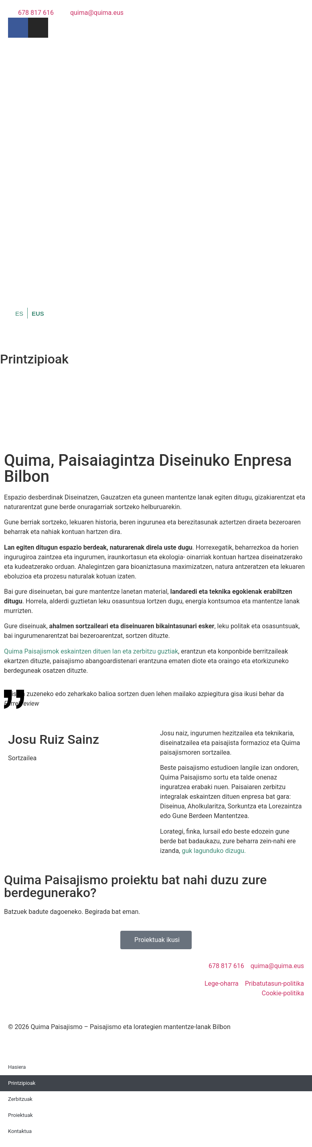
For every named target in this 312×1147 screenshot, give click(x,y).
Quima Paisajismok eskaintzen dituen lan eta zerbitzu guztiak (91, 651)
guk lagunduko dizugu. (214, 851)
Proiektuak (20, 1115)
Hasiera (17, 1067)
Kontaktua (20, 1131)
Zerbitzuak (20, 1099)
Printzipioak (21, 1083)
